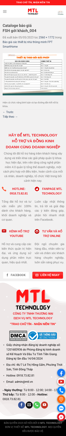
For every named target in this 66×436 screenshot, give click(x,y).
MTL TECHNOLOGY (51, 422)
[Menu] (5, 11)
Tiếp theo (10, 116)
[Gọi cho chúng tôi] (36, 405)
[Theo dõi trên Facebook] (21, 405)
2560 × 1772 (46, 37)
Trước (8, 112)
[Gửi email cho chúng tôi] (29, 405)
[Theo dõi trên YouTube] (44, 405)
